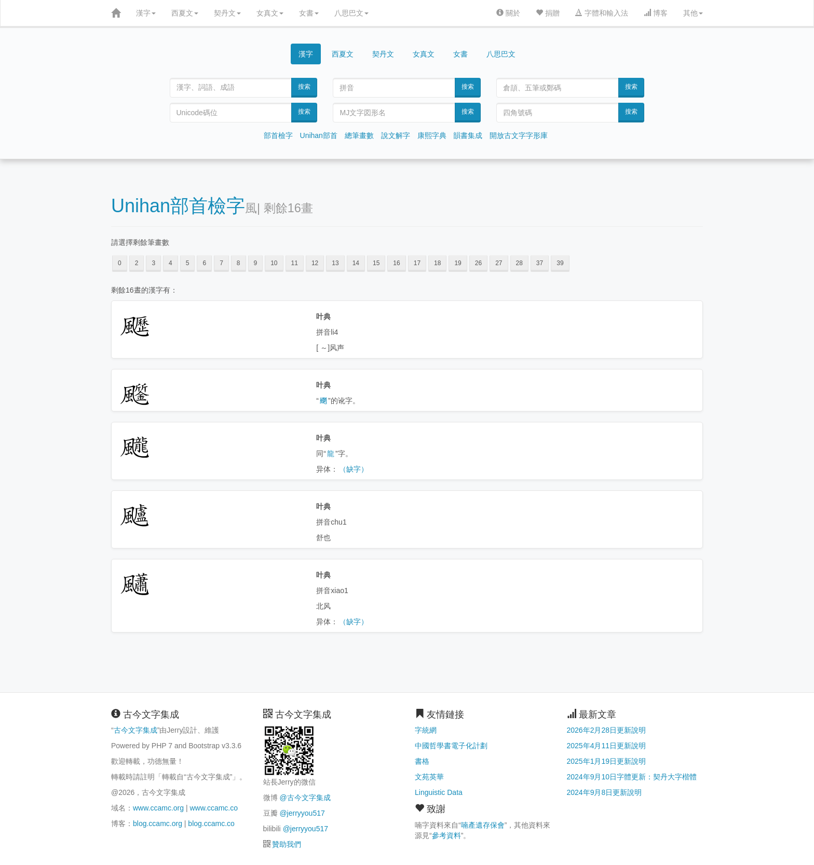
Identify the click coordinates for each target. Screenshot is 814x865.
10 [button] (273, 263)
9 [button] (255, 263)
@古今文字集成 (304, 797)
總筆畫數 (359, 135)
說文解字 (395, 135)
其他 (693, 13)
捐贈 (548, 13)
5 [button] (187, 263)
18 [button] (437, 263)
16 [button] (396, 263)
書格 (422, 761)
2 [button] (137, 263)
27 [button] (498, 263)
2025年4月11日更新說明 (606, 746)
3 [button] (153, 263)
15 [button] (376, 263)
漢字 (146, 13)
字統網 (426, 730)
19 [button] (457, 263)
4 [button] (170, 263)
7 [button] (221, 263)
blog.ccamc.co (211, 823)
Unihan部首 (318, 135)
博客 (656, 13)
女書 (309, 13)
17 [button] (417, 263)
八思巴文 (351, 13)
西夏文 (184, 13)
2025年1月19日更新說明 (606, 761)
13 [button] (335, 263)
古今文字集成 (135, 730)
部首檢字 (278, 135)
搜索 (304, 86)
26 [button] (478, 263)
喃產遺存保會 (483, 825)
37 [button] (539, 263)
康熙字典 (431, 135)
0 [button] (119, 263)
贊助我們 (286, 844)
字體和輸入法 (601, 13)
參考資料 (446, 835)
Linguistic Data (439, 792)
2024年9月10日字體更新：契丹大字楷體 (632, 777)
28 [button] (519, 263)
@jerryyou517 (301, 813)
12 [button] (314, 263)
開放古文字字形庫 (519, 135)
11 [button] (294, 263)
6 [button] (204, 263)
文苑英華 (429, 777)
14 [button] (355, 263)
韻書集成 (467, 135)
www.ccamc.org (158, 808)
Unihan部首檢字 (178, 205)
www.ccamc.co (213, 808)
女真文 (269, 13)
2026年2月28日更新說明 (606, 730)
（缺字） (353, 469)
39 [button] (560, 263)
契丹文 (227, 13)
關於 (508, 13)
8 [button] (238, 263)
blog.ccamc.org (157, 823)
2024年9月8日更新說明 (604, 792)
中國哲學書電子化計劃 (451, 746)
